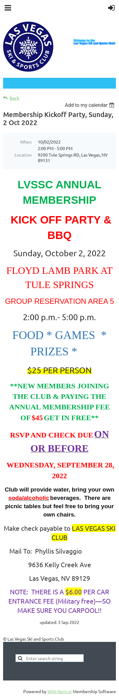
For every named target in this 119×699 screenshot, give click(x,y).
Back (14, 98)
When (26, 141)
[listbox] (90, 105)
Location (23, 154)
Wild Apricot (59, 691)
